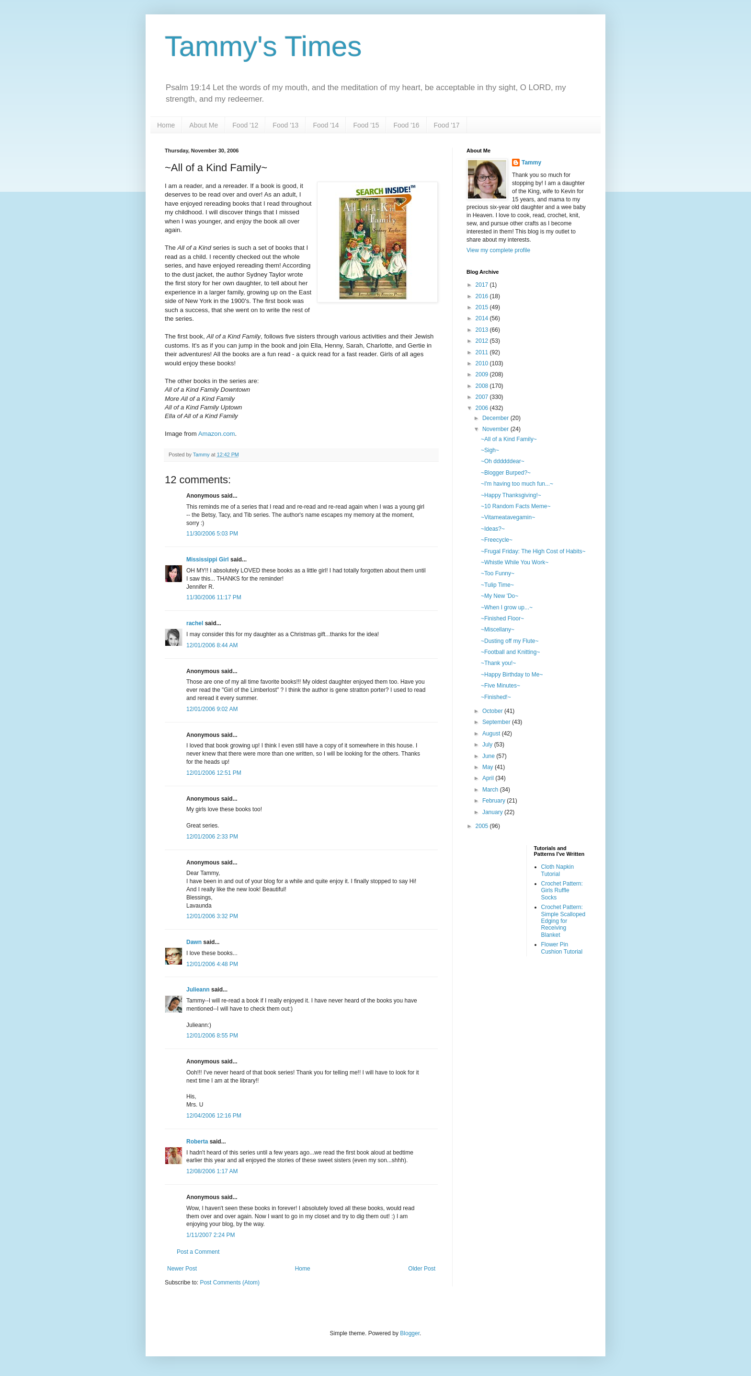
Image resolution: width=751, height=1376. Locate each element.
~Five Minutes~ (500, 685)
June (489, 756)
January (493, 812)
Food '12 (245, 125)
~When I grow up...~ (507, 607)
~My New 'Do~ (499, 596)
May (488, 767)
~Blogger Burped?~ (506, 472)
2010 (483, 363)
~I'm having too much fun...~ (517, 483)
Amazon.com (216, 433)
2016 (483, 296)
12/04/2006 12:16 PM (213, 1115)
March (491, 789)
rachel (194, 623)
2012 (483, 341)
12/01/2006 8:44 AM (212, 645)
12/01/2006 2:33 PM (212, 836)
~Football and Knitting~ (510, 652)
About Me (203, 125)
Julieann (198, 989)
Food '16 (406, 125)
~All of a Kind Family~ (509, 439)
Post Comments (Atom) (230, 1282)
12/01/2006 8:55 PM (212, 1035)
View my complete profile (498, 250)
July (488, 744)
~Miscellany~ (497, 629)
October (493, 711)
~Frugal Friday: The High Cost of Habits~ (533, 551)
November (496, 429)
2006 (483, 408)
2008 (483, 386)
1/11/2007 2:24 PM (210, 1235)
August (492, 733)
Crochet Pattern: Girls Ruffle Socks (562, 890)
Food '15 (366, 125)
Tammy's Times (263, 46)
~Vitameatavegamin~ (508, 517)
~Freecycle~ (496, 539)
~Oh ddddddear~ (502, 461)
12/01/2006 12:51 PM (213, 773)
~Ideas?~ (493, 528)
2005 (483, 826)
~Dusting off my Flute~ (510, 641)
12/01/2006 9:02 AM (212, 709)
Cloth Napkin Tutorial (557, 870)
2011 (483, 352)
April (488, 778)
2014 (483, 318)
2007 (483, 397)
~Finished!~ (496, 697)
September (497, 722)
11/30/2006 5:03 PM (212, 533)
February (494, 800)
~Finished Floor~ (502, 618)
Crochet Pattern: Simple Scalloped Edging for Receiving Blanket (563, 921)
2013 (483, 330)
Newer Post (182, 1268)
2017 (483, 284)
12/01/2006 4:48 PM (212, 964)
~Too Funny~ (497, 573)
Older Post (421, 1268)
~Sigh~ (490, 450)
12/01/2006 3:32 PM (212, 916)
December (496, 418)
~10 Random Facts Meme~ (515, 506)
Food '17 (447, 125)
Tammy (531, 162)
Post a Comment (198, 1251)
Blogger (410, 1333)
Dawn (194, 942)
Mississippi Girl (207, 559)
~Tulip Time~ (497, 585)
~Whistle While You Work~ (514, 562)
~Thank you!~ (498, 663)
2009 (483, 374)
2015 (483, 307)
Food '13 (285, 125)
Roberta (197, 1141)
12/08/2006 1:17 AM (212, 1171)
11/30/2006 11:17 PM (213, 597)
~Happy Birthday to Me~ (512, 674)
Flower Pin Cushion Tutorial (562, 948)
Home (166, 125)
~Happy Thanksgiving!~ (511, 495)
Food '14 (326, 125)
